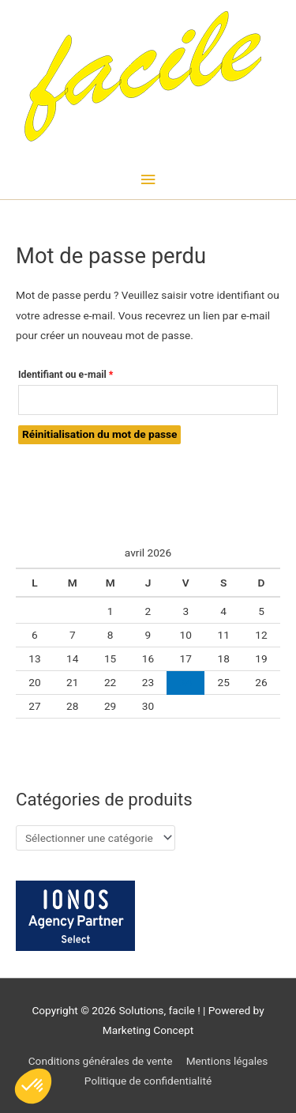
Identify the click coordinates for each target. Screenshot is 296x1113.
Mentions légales (227, 1061)
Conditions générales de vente (100, 1061)
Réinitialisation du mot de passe (99, 434)
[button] (33, 1086)
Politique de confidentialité (148, 1080)
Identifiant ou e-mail (89, 372)
